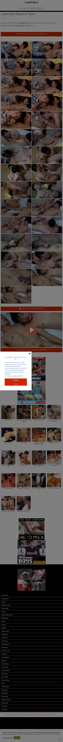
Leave (15, 384)
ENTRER (15, 380)
